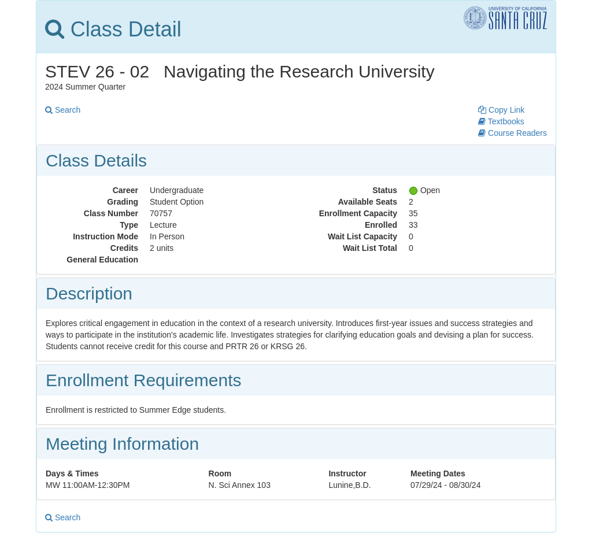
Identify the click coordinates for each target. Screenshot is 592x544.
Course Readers (512, 133)
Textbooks (501, 121)
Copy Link (501, 109)
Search (62, 109)
